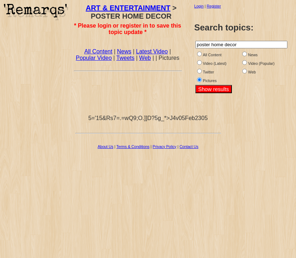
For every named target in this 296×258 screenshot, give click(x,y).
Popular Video (94, 58)
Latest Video (152, 51)
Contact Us (189, 146)
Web (145, 58)
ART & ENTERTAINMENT (128, 8)
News (124, 51)
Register (214, 6)
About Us (105, 146)
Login (199, 6)
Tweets (125, 58)
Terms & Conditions (132, 146)
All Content (98, 51)
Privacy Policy (164, 146)
